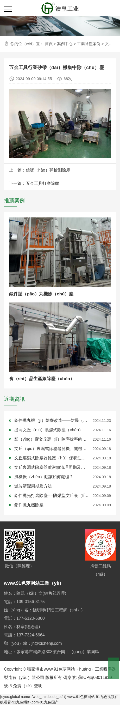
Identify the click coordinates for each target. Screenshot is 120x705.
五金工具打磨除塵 (42, 183)
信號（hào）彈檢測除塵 (48, 170)
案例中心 (65, 43)
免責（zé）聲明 (27, 686)
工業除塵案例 (88, 43)
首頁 (49, 43)
